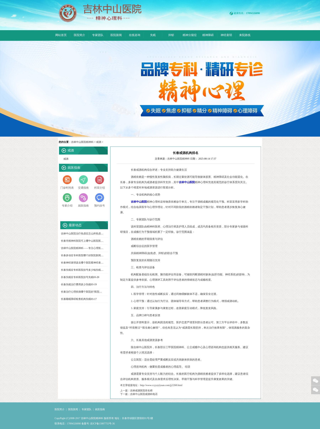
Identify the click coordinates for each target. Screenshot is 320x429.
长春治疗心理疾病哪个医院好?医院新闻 (82, 291)
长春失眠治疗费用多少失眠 (76, 284)
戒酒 (98, 142)
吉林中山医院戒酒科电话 (144, 394)
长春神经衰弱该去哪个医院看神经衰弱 (82, 262)
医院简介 (60, 409)
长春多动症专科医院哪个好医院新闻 (81, 255)
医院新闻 (73, 409)
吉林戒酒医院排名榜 (141, 390)
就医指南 (100, 409)
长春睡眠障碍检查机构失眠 (76, 299)
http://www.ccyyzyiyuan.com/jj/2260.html (161, 385)
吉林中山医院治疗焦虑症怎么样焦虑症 (82, 233)
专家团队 (87, 409)
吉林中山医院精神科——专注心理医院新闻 (84, 248)
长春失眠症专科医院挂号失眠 (77, 277)
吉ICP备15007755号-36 (102, 423)
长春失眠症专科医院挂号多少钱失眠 (81, 270)
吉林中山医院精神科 (82, 142)
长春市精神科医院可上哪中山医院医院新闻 (84, 241)
